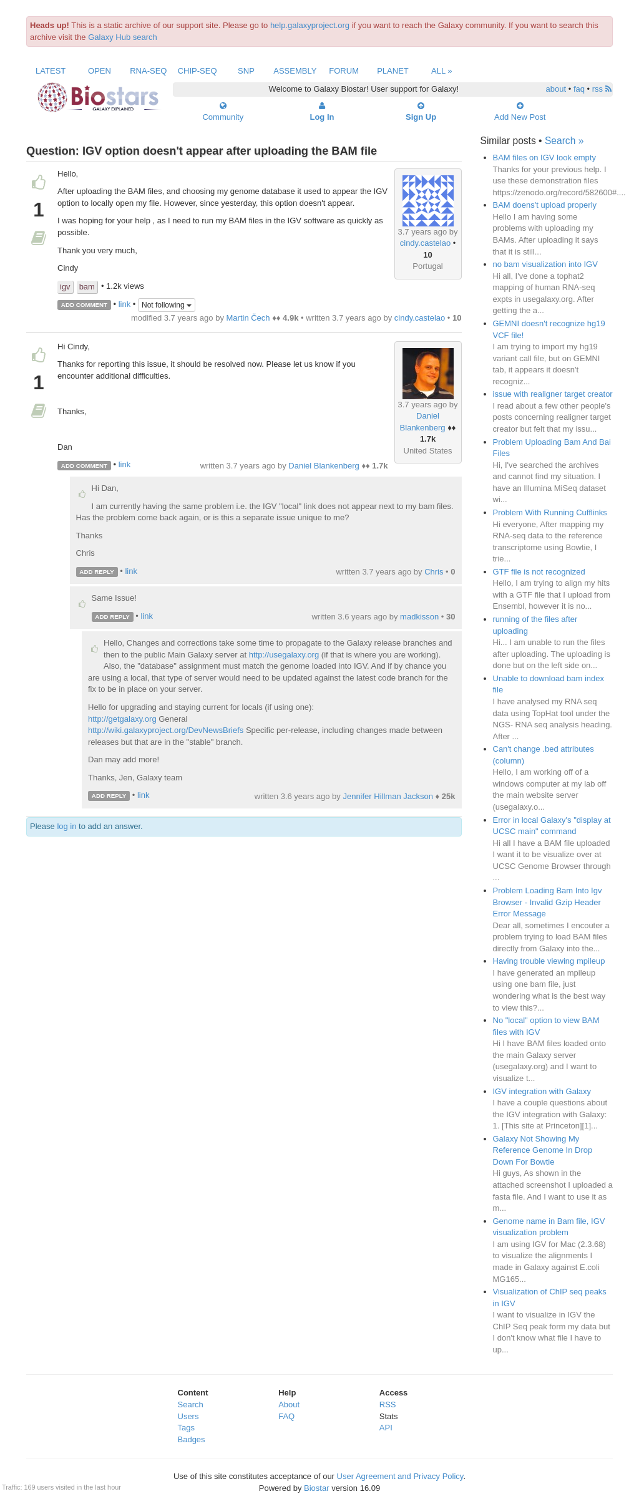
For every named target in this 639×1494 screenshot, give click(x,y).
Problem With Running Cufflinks (550, 512)
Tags (186, 1427)
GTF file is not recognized (539, 571)
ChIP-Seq (197, 70)
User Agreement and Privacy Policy (400, 1476)
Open (99, 70)
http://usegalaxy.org (284, 654)
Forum (344, 70)
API (386, 1427)
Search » (564, 140)
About (289, 1404)
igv (65, 286)
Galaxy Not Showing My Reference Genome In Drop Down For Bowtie (543, 1150)
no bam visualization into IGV (545, 264)
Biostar (316, 1488)
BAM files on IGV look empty (544, 157)
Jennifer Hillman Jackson (388, 796)
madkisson (419, 616)
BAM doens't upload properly (545, 205)
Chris (433, 571)
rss (602, 89)
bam (87, 286)
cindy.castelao (425, 243)
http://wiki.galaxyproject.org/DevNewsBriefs (165, 730)
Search (190, 1404)
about (556, 89)
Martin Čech (248, 318)
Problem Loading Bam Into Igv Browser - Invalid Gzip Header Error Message (547, 902)
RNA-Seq (148, 70)
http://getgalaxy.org (122, 719)
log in (66, 826)
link (125, 304)
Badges (191, 1439)
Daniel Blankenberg (323, 465)
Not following (167, 305)
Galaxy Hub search (122, 37)
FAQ (286, 1416)
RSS (387, 1404)
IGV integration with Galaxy (542, 1091)
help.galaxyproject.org (309, 25)
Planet (393, 70)
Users (188, 1416)
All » (441, 70)
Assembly (294, 70)
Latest (51, 70)
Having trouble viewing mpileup (549, 961)
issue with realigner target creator (553, 394)
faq (579, 89)
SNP (246, 70)
